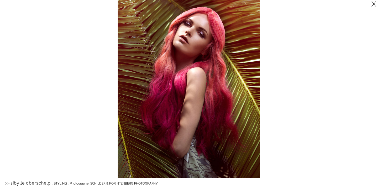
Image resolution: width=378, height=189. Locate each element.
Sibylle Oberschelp (30, 183)
